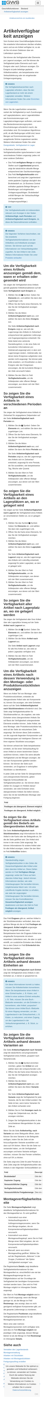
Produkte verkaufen (13, 258)
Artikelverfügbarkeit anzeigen (16, 12)
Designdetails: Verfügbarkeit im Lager (19, 145)
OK (36, 1394)
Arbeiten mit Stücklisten (13, 1356)
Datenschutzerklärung (22, 1390)
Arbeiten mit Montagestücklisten (17, 1359)
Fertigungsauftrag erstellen (15, 1362)
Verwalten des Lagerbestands (16, 1350)
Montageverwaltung (12, 1353)
